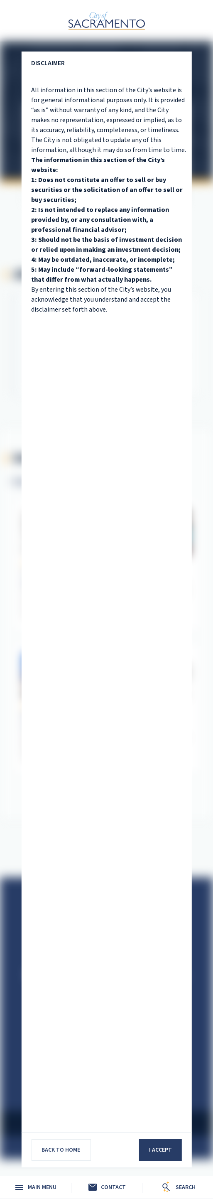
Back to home (61, 1150)
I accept (160, 1150)
